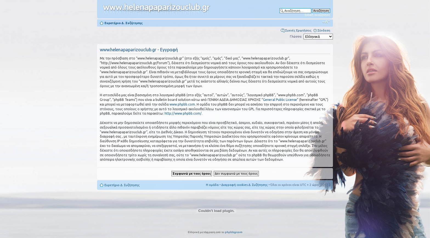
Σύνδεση (324, 30)
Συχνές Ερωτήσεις (298, 30)
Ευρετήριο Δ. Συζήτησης (123, 23)
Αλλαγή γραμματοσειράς (326, 21)
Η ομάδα (212, 184)
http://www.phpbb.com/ (183, 113)
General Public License (280, 99)
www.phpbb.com (182, 104)
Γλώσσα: (296, 36)
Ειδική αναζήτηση (317, 14)
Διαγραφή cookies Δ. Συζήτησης (244, 184)
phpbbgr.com (233, 232)
